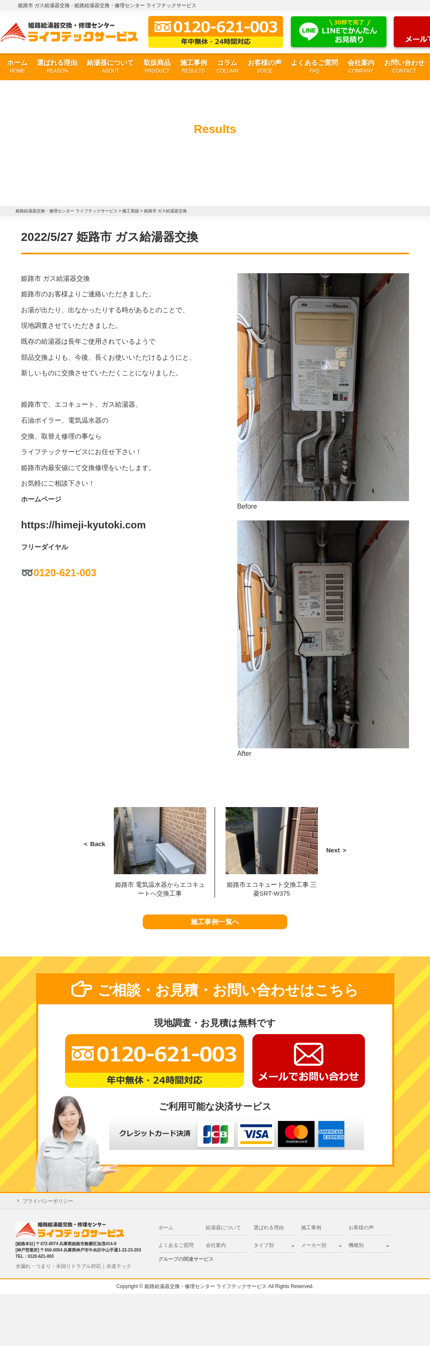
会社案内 (361, 67)
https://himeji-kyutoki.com (83, 524)
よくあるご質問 (314, 67)
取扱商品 (157, 67)
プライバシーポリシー (48, 1212)
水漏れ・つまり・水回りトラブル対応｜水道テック (73, 1277)
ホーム (17, 67)
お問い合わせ (404, 67)
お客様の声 (264, 67)
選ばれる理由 (57, 67)
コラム (227, 67)
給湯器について (110, 67)
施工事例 (193, 67)
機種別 (356, 1256)
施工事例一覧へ (215, 927)
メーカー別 (313, 1256)
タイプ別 (264, 1256)
